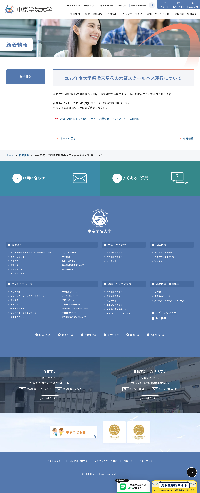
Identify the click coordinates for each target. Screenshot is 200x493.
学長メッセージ (69, 252)
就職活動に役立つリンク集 (118, 313)
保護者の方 (90, 334)
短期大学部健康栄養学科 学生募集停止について (31, 252)
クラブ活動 (15, 291)
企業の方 (135, 334)
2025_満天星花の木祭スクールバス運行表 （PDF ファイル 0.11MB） (100, 118)
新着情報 (26, 77)
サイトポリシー (55, 461)
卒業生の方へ (106, 5)
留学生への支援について (21, 308)
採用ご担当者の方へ (115, 304)
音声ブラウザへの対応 (105, 461)
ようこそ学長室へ (18, 256)
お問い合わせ (68, 269)
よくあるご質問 (17, 273)
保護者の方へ (90, 5)
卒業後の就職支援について (118, 309)
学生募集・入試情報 (163, 252)
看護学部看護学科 (114, 256)
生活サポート (16, 304)
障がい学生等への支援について (76, 308)
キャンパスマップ (70, 296)
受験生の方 (45, 334)
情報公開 (14, 265)
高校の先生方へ (138, 5)
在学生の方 (67, 334)
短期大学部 (111, 261)
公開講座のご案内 (162, 296)
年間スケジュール (70, 291)
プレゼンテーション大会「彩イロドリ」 (28, 296)
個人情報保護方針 (79, 461)
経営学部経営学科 (114, 252)
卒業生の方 (113, 334)
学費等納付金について (164, 256)
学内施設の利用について (73, 265)
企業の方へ (122, 5)
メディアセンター (166, 312)
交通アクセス (16, 269)
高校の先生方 (158, 334)
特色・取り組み (69, 260)
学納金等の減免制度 (71, 304)
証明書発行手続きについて (74, 317)
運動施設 (14, 300)
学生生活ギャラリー (71, 312)
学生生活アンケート (19, 317)
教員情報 (161, 318)
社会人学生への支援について (23, 312)
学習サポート (68, 300)
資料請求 (158, 261)
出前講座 (158, 291)
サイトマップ (146, 461)
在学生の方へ (73, 5)
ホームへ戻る (68, 138)
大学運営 (14, 260)
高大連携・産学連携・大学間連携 (169, 300)
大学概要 (66, 256)
